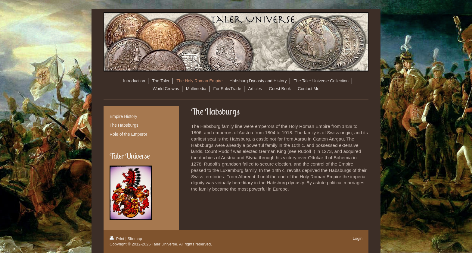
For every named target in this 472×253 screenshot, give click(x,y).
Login (357, 238)
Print (117, 238)
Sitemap (135, 238)
